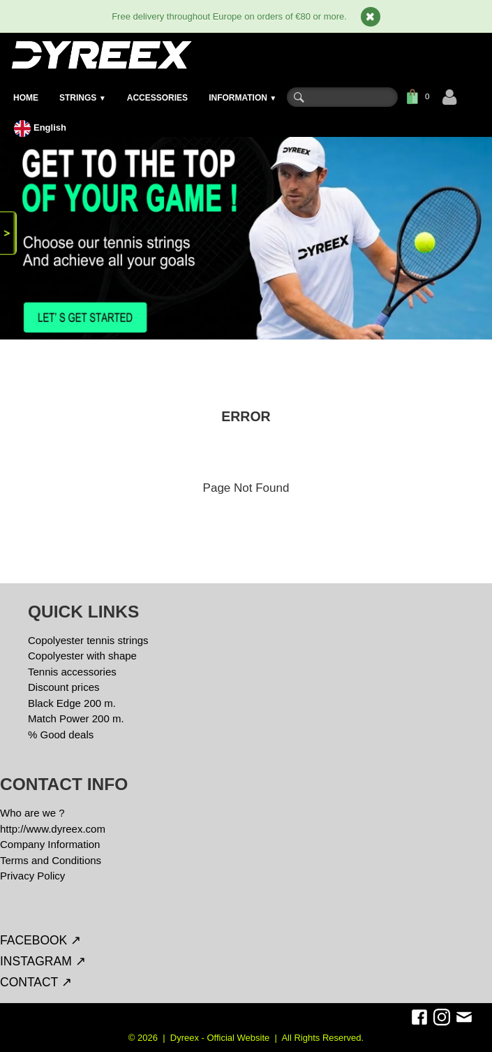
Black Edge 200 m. (72, 703)
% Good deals (61, 734)
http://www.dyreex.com (52, 829)
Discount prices (64, 687)
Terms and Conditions (50, 860)
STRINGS (82, 98)
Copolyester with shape (82, 656)
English (41, 127)
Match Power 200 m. (76, 718)
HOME (25, 98)
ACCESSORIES (157, 98)
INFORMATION (242, 98)
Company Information (50, 844)
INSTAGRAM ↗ (43, 961)
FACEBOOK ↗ (40, 940)
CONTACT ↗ (36, 982)
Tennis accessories (72, 672)
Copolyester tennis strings (88, 640)
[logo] (101, 55)
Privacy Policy (32, 876)
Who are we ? (32, 813)
